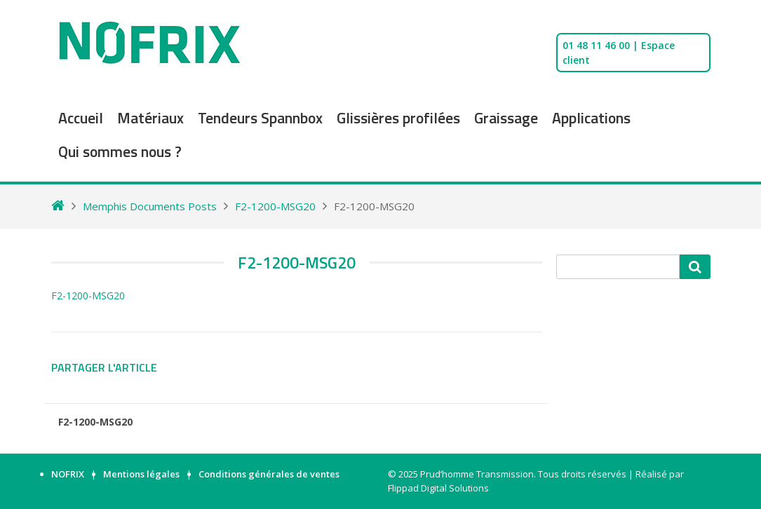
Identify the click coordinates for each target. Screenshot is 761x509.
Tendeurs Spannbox (260, 118)
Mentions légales (141, 474)
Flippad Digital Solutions (438, 488)
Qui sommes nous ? (120, 151)
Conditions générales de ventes (268, 474)
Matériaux (150, 118)
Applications (591, 118)
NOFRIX (67, 474)
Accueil (80, 118)
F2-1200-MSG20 (88, 295)
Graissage (506, 118)
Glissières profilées (398, 118)
